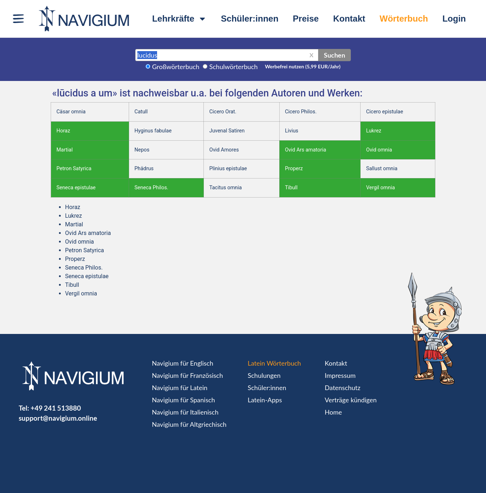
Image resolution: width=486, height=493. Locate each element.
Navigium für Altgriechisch (189, 424)
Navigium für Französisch (187, 375)
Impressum (340, 375)
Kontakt (349, 18)
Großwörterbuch (176, 66)
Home (333, 412)
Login (454, 18)
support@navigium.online (58, 418)
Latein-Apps (265, 400)
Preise (306, 18)
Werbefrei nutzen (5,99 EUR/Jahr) (302, 66)
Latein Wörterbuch (274, 363)
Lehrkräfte (179, 19)
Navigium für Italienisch (185, 412)
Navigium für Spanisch (183, 400)
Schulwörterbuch (233, 66)
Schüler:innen (250, 18)
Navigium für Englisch (183, 363)
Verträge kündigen (350, 400)
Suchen (334, 55)
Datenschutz (342, 388)
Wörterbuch (404, 18)
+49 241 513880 (56, 408)
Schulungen (264, 375)
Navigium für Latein (179, 388)
